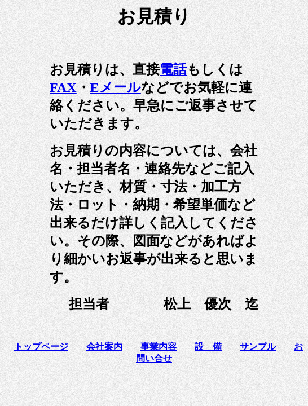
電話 (173, 69)
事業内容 (158, 346)
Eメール (115, 87)
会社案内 (104, 346)
